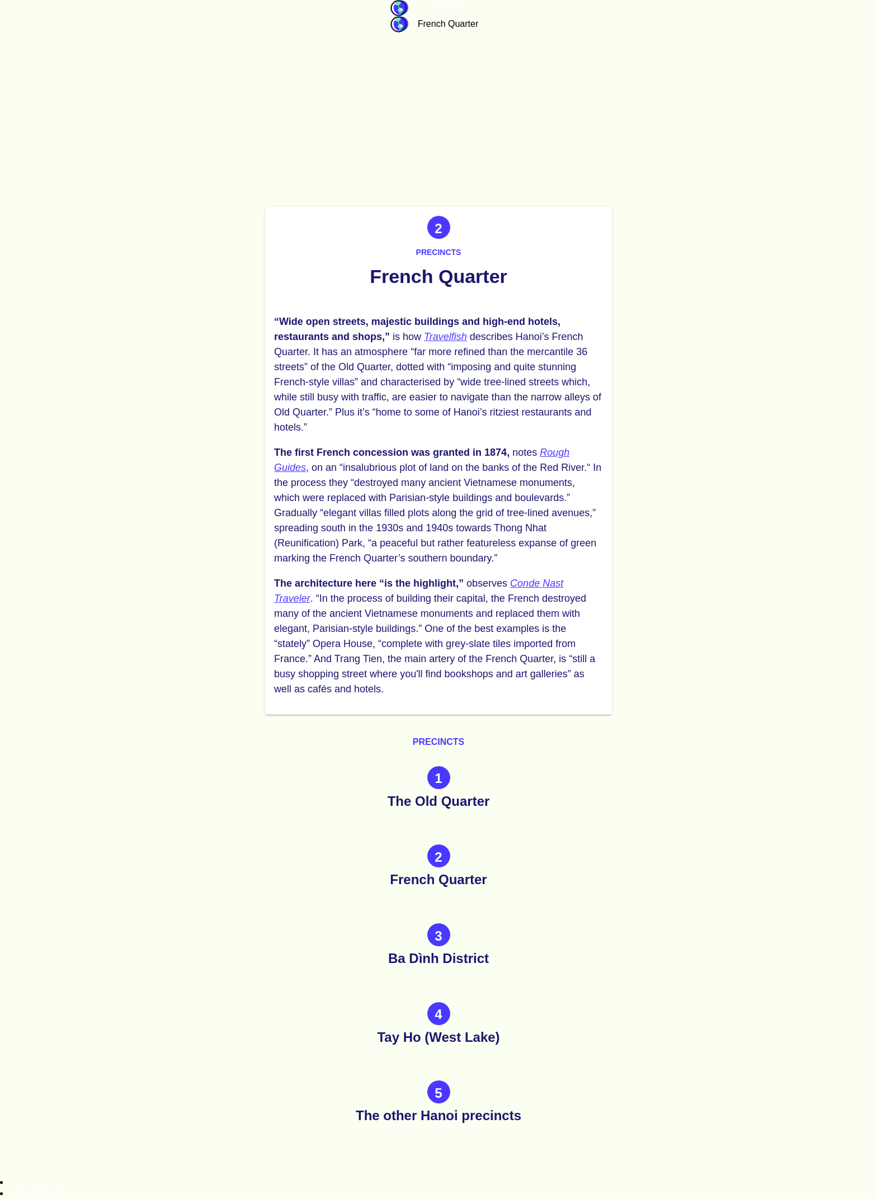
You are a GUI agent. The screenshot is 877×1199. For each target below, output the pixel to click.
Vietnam (448, 5)
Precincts (438, 252)
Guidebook (399, 8)
